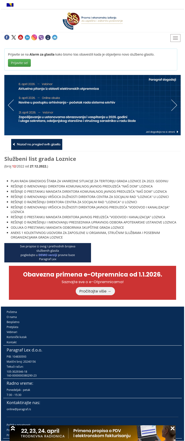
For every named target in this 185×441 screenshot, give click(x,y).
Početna (12, 312)
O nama (12, 317)
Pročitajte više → (95, 291)
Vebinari (12, 332)
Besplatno (13, 322)
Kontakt (11, 342)
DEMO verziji (47, 255)
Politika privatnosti (18, 425)
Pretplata (12, 327)
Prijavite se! (19, 63)
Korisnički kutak (17, 337)
